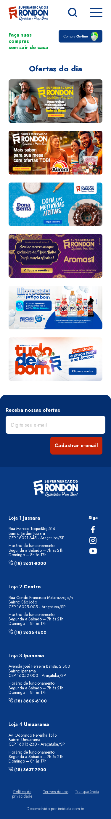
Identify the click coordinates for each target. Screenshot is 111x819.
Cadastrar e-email (76, 445)
